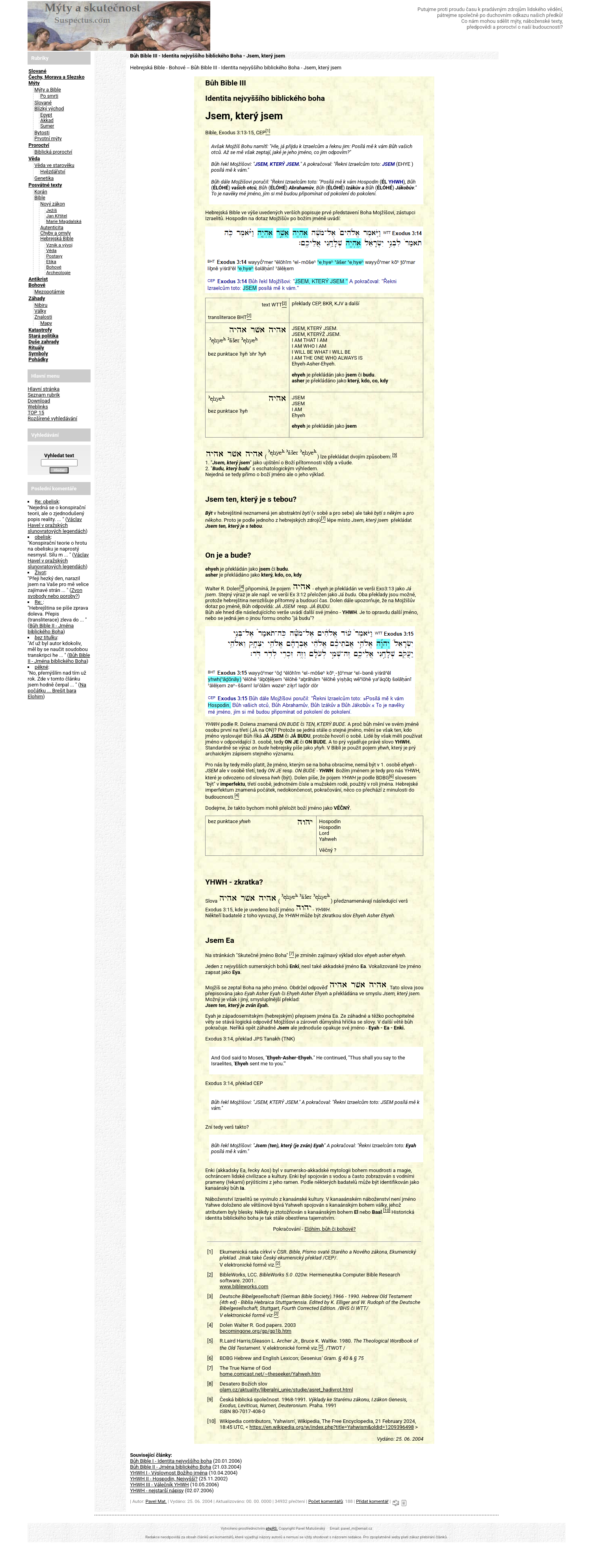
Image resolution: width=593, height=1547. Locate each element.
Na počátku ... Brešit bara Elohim (57, 690)
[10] (386, 1210)
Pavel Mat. (156, 1501)
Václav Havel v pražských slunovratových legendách (57, 525)
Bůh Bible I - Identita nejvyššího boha (171, 1461)
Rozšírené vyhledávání (52, 418)
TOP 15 (36, 413)
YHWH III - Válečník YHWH (159, 1485)
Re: (39, 602)
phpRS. (272, 1528)
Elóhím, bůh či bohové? (330, 1229)
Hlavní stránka (43, 389)
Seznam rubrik (44, 395)
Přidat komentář (372, 1501)
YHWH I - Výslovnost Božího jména (169, 1473)
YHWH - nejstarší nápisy (156, 1490)
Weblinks (38, 407)
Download (39, 401)
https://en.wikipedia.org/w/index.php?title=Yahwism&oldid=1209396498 (331, 1427)
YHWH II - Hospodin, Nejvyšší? (164, 1479)
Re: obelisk (47, 502)
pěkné (41, 667)
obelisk (43, 537)
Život (40, 572)
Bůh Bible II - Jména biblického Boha (51, 628)
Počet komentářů (325, 1501)
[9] (394, 455)
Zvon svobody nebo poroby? (55, 593)
